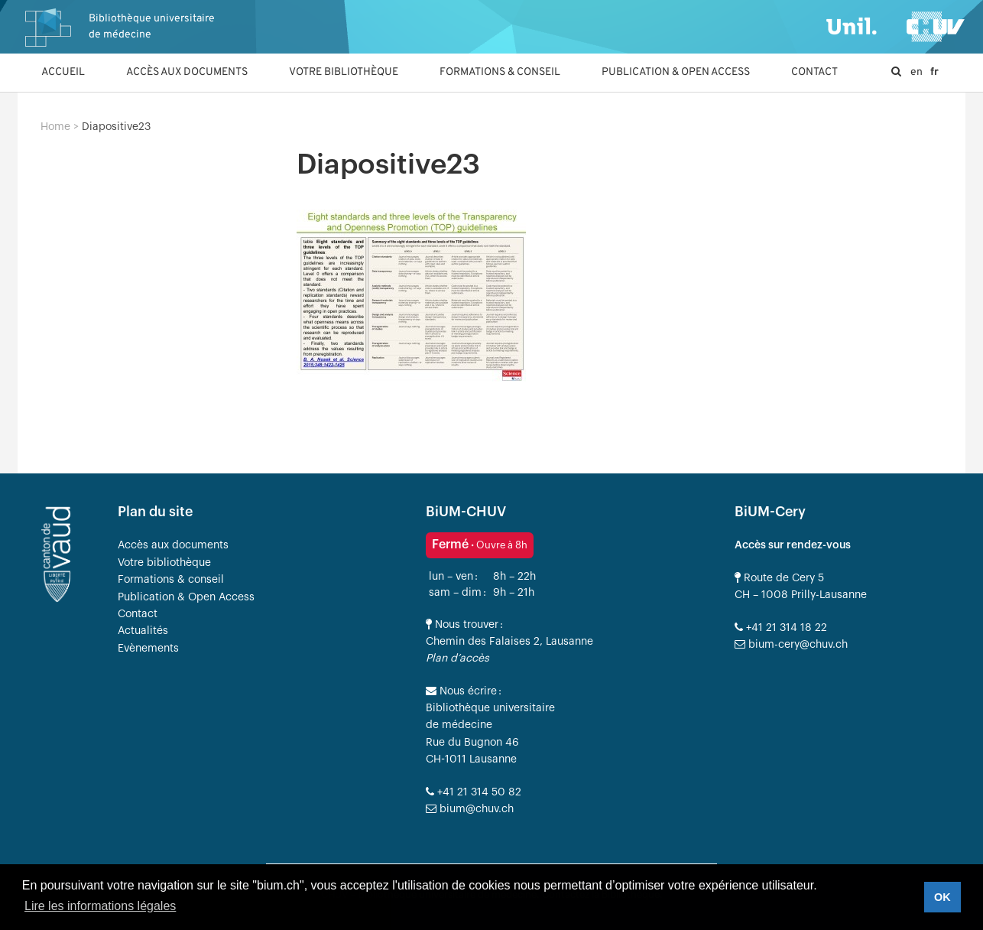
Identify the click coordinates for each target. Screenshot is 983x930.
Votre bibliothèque (343, 72)
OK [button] (942, 897)
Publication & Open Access (676, 72)
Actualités (143, 631)
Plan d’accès (457, 658)
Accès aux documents (187, 72)
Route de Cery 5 (779, 578)
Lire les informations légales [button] (100, 905)
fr (934, 72)
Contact (814, 72)
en (916, 72)
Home (55, 127)
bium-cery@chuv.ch (791, 644)
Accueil (63, 72)
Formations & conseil (500, 72)
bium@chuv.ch (470, 809)
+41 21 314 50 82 (473, 792)
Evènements (148, 648)
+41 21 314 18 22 (781, 628)
